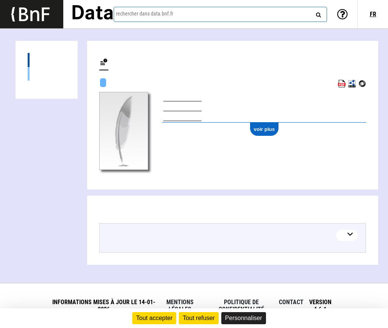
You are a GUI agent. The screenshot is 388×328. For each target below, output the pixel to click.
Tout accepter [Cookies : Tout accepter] (154, 318)
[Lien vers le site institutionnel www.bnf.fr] (31, 14)
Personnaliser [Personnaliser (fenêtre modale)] (243, 318)
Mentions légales (180, 305)
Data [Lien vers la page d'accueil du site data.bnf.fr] (92, 14)
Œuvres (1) (47, 60)
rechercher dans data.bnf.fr (144, 14)
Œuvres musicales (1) (47, 73)
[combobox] (220, 14)
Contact (291, 302)
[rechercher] (317, 13)
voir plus (264, 129)
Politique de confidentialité (241, 305)
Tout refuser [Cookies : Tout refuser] (198, 318)
